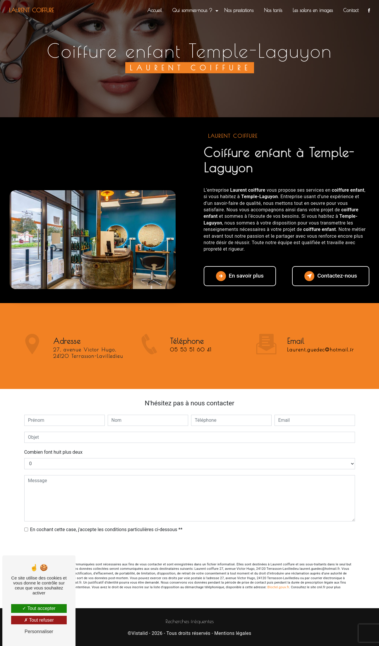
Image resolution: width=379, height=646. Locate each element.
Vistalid (139, 633)
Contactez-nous (330, 276)
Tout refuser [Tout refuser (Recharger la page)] (39, 620)
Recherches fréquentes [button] (190, 621)
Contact (351, 10)
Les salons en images (313, 10)
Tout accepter (38, 608)
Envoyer (190, 548)
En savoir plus (240, 276)
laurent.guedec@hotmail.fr (320, 341)
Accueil (154, 10)
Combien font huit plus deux (53, 452)
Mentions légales (232, 633)
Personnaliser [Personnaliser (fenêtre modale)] (39, 631)
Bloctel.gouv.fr (278, 587)
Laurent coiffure (31, 10)
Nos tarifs (273, 10)
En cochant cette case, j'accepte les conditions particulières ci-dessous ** (106, 529)
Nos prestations (238, 10)
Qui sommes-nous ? (192, 10)
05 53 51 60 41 (191, 358)
